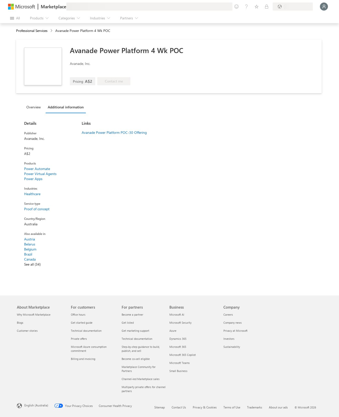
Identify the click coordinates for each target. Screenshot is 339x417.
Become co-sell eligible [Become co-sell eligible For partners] (136, 359)
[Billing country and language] (293, 7)
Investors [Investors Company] (228, 339)
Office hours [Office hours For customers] (78, 314)
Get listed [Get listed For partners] (128, 322)
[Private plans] (267, 6)
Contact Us (179, 407)
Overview (33, 107)
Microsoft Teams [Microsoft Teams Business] (179, 363)
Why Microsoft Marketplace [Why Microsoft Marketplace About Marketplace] (34, 314)
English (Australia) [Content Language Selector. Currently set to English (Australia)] (36, 405)
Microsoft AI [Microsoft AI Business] (176, 314)
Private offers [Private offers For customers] (79, 339)
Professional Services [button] (31, 30)
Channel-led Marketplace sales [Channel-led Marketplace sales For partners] (141, 379)
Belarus (29, 244)
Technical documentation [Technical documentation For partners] (137, 339)
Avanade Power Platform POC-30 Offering (114, 132)
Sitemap (159, 407)
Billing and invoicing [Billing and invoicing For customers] (83, 359)
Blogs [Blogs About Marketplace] (20, 322)
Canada (30, 259)
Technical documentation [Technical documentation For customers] (86, 330)
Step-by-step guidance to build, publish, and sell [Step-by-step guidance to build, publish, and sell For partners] (141, 349)
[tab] (34, 106)
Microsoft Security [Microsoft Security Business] (180, 322)
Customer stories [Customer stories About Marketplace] (27, 330)
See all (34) (32, 264)
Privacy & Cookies (205, 407)
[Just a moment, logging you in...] (324, 7)
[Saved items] (257, 6)
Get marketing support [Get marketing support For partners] (135, 330)
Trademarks (254, 407)
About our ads (278, 407)
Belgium (30, 249)
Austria (29, 239)
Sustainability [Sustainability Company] (231, 347)
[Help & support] (247, 6)
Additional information (66, 107)
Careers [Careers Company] (228, 314)
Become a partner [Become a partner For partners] (132, 314)
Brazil (28, 254)
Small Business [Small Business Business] (178, 371)
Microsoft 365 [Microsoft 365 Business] (177, 347)
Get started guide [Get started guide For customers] (81, 322)
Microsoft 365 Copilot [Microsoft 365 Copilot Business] (182, 355)
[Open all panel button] (15, 18)
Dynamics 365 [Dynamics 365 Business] (177, 339)
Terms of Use (231, 407)
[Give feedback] (236, 6)
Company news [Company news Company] (232, 322)
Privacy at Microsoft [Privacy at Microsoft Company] (235, 330)
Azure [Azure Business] (172, 330)
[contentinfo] (52, 31)
